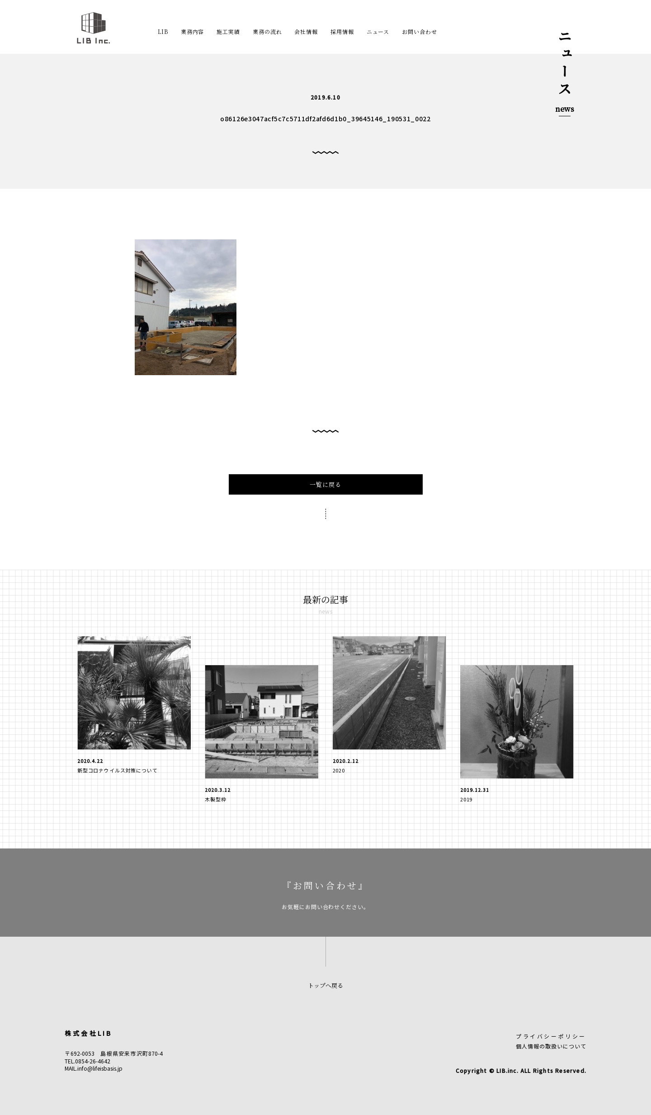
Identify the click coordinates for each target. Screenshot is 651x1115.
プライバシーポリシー (551, 1036)
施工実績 (228, 31)
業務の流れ (267, 31)
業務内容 (192, 31)
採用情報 (342, 31)
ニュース (378, 31)
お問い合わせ (419, 31)
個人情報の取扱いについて (551, 1046)
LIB (163, 31)
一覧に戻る (325, 484)
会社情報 (306, 31)
